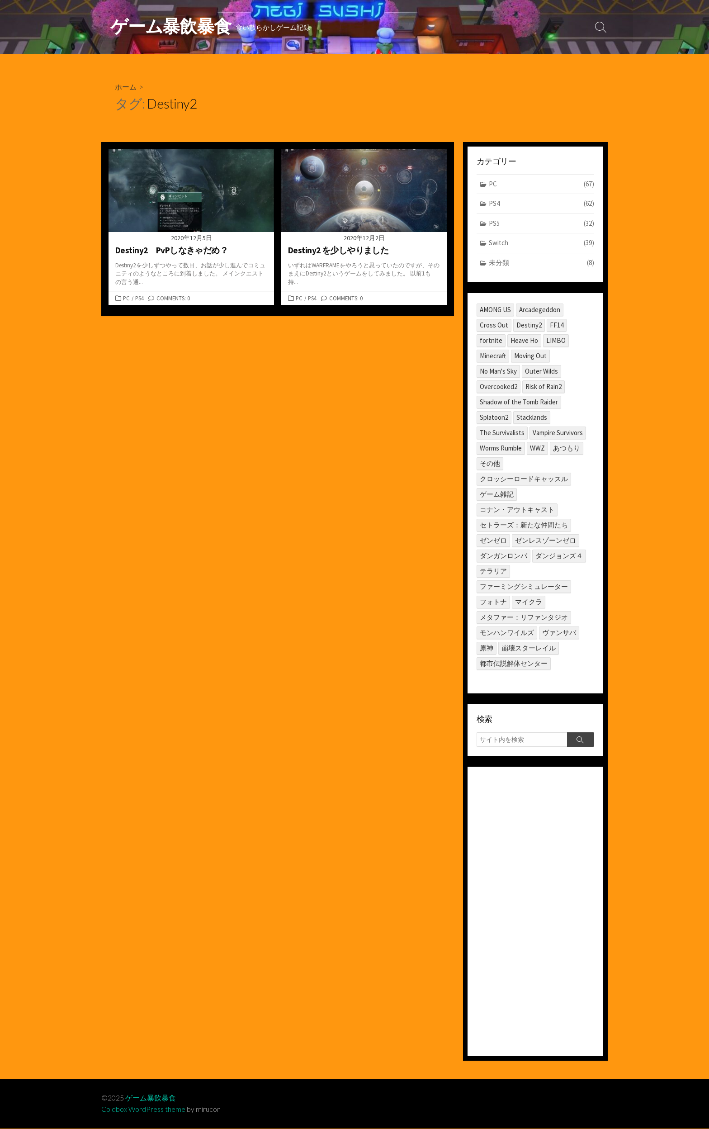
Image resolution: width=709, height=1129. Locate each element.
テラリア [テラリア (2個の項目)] (493, 571)
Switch (541, 243)
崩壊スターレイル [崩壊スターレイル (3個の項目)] (528, 648)
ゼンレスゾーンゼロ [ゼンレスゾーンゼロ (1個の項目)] (545, 540)
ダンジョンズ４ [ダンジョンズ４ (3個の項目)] (559, 555)
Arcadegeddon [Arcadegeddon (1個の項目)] (539, 309)
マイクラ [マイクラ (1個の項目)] (528, 602)
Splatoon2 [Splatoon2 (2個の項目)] (494, 417)
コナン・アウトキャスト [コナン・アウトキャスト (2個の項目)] (517, 509)
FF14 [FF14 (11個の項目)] (556, 325)
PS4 (139, 298)
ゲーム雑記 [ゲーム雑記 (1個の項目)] (497, 494)
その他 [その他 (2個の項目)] (490, 463)
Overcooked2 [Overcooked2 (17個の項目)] (498, 386)
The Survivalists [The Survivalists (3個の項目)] (502, 432)
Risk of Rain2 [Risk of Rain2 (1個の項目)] (543, 386)
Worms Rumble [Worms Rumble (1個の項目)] (501, 448)
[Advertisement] (535, 912)
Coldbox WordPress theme (143, 1109)
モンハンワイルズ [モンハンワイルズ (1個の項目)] (507, 632)
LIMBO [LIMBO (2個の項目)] (556, 340)
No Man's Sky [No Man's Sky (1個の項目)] (498, 371)
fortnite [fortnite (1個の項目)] (491, 340)
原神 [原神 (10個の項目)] (486, 648)
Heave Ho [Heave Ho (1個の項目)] (524, 340)
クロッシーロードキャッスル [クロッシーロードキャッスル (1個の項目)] (524, 478)
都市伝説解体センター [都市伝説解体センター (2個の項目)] (514, 663)
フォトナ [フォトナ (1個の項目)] (493, 602)
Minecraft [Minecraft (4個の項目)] (493, 355)
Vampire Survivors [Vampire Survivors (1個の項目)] (558, 432)
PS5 (541, 224)
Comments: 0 (173, 298)
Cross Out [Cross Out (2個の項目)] (494, 325)
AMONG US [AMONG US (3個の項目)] (495, 309)
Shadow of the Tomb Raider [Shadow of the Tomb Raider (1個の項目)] (519, 402)
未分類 (541, 263)
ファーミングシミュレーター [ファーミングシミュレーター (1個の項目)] (524, 586)
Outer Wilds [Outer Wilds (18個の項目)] (541, 371)
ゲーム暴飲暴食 (150, 1098)
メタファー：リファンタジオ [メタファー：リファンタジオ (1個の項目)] (524, 617)
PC (126, 298)
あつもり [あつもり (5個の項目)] (566, 448)
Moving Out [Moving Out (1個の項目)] (530, 355)
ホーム (126, 86)
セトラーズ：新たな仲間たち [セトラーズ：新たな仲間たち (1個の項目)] (524, 525)
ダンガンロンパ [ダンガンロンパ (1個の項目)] (503, 555)
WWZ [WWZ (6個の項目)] (537, 448)
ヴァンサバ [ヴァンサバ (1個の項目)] (559, 632)
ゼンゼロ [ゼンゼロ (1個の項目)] (493, 540)
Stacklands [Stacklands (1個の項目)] (531, 417)
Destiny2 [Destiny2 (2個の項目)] (529, 325)
